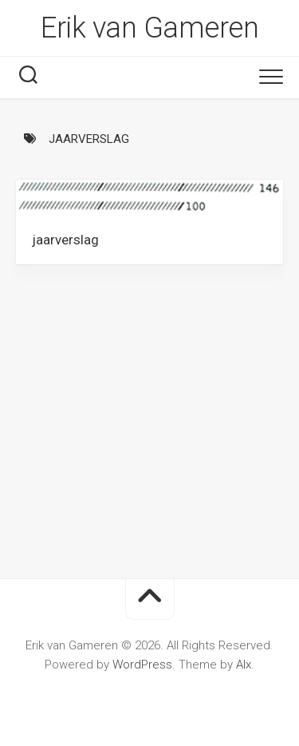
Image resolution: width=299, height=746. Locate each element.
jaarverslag (65, 240)
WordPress (142, 664)
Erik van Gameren (149, 28)
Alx (243, 664)
